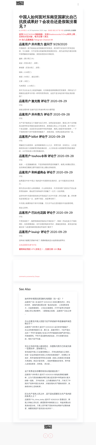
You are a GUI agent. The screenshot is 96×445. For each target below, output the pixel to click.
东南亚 (50, 30)
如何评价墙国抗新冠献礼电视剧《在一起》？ (44, 298)
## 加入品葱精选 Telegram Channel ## (36, 39)
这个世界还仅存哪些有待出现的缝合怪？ (42, 371)
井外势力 (24, 30)
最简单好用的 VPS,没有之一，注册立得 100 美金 (40, 249)
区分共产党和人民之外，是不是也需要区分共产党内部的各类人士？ (48, 395)
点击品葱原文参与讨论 (27, 245)
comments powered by (29, 276)
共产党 (58, 30)
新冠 (54, 30)
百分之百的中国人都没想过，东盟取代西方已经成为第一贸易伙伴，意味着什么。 (48, 347)
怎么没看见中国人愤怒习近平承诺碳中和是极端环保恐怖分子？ (48, 322)
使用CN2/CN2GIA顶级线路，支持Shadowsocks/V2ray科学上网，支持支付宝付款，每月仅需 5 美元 (48, 35)
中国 (62, 30)
